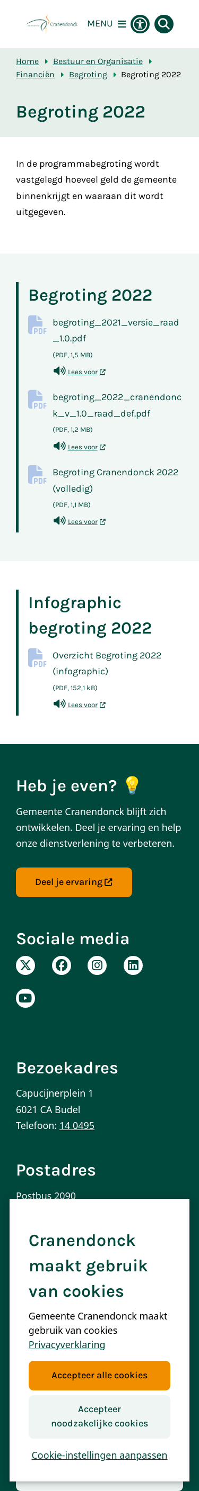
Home (27, 61)
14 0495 (76, 1125)
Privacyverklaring (67, 1344)
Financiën (35, 74)
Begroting (88, 74)
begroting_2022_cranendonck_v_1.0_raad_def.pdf (118, 415)
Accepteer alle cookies (99, 1375)
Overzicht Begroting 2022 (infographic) (118, 673)
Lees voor (80, 371)
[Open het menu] (106, 24)
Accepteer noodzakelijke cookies (99, 1416)
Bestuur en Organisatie (98, 61)
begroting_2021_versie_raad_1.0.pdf (118, 340)
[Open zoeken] (164, 24)
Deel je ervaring (74, 882)
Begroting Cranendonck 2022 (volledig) (118, 490)
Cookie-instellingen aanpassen (99, 1455)
